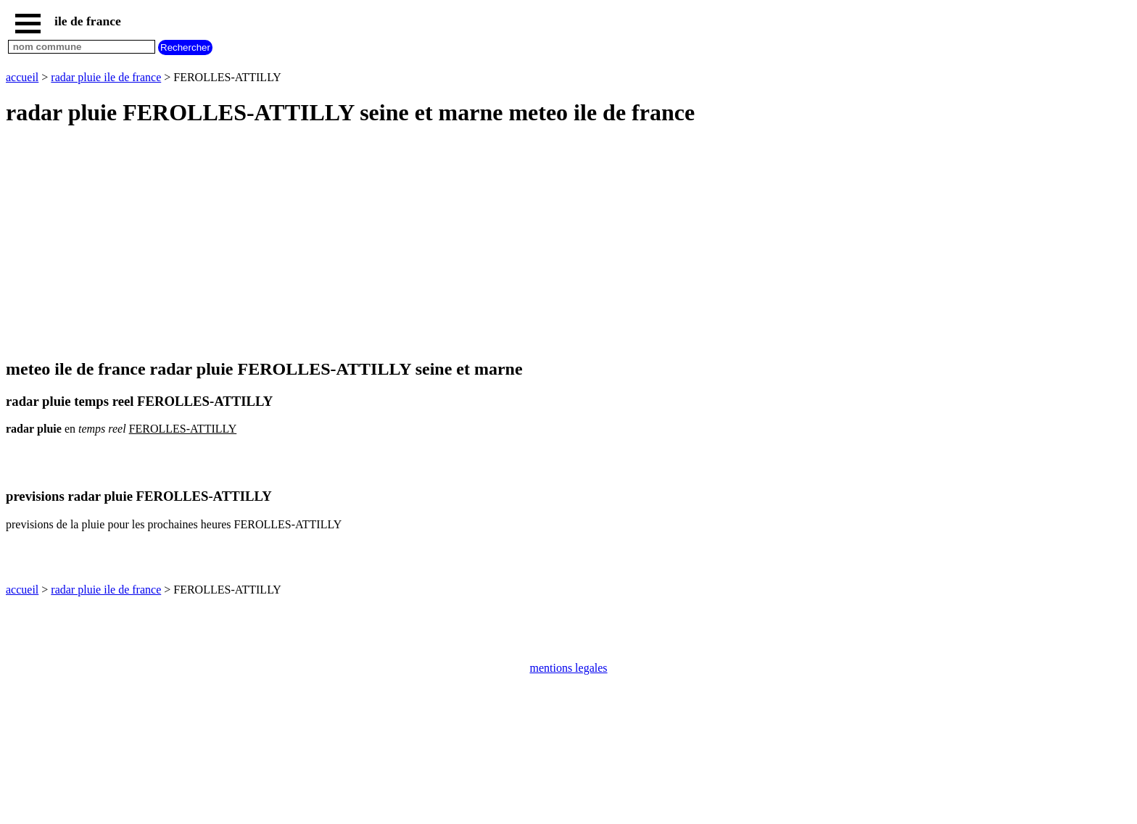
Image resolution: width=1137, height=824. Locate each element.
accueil (22, 77)
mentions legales (568, 668)
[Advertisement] (441, 243)
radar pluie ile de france (106, 77)
